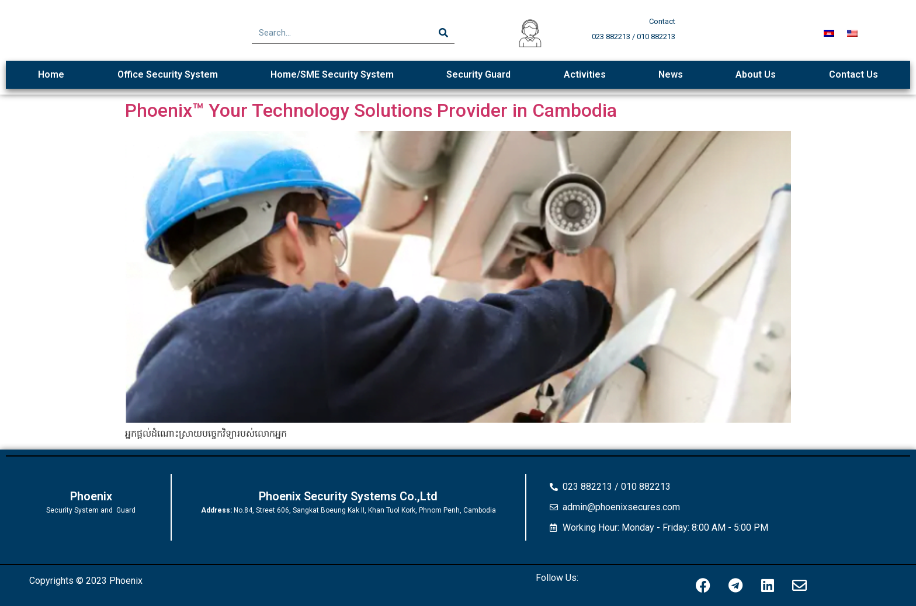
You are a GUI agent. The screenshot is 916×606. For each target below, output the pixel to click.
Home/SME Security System (332, 74)
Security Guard (478, 74)
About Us (755, 74)
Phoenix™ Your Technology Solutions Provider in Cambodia (371, 110)
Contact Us (853, 74)
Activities (585, 74)
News (670, 74)
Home (51, 74)
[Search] (443, 32)
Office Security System (167, 74)
